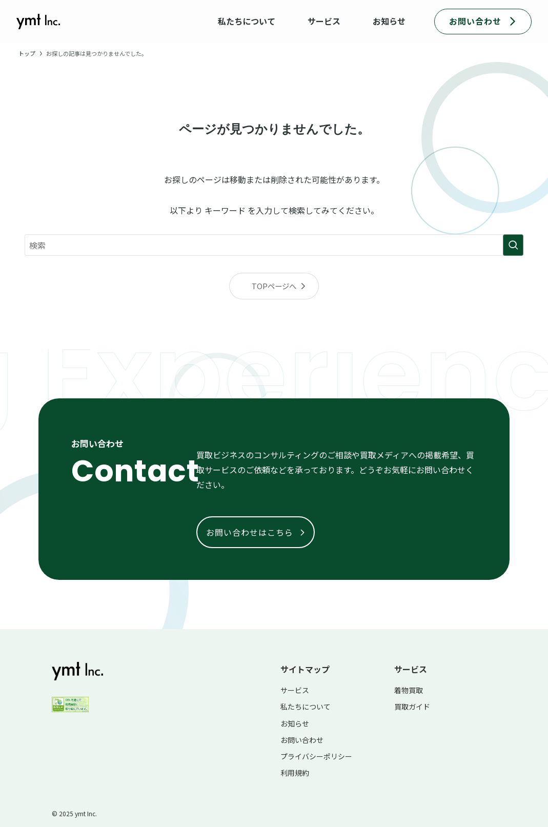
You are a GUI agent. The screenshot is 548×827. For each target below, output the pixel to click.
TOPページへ (274, 285)
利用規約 (294, 773)
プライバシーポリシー (316, 756)
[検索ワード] (274, 245)
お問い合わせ (301, 740)
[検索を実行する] (513, 245)
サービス (294, 690)
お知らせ (294, 723)
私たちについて (305, 706)
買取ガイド (412, 706)
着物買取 (408, 690)
